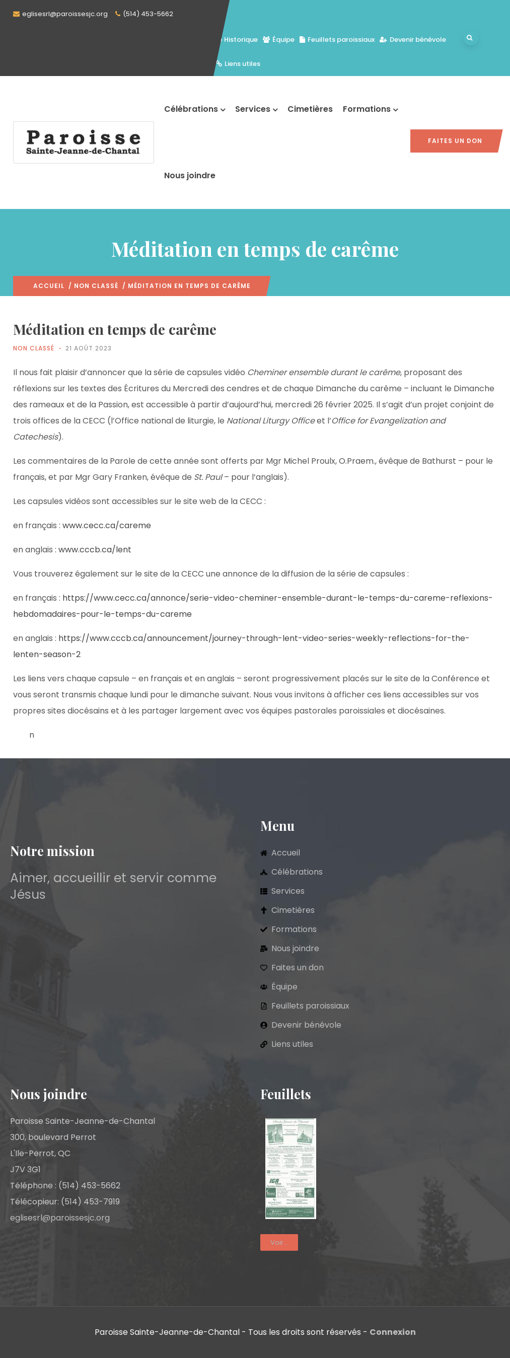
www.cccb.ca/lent (94, 549)
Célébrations (194, 109)
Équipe (279, 39)
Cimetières (310, 109)
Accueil (48, 285)
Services (256, 109)
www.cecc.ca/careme (106, 525)
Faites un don (455, 140)
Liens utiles (238, 63)
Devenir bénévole (413, 39)
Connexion (393, 1332)
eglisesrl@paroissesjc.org (65, 14)
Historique (237, 39)
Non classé (96, 285)
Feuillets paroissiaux (337, 39)
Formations (370, 109)
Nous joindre (189, 175)
